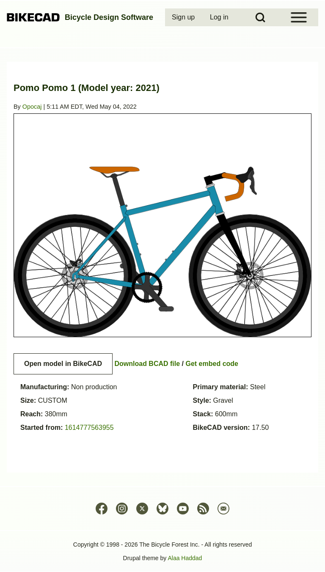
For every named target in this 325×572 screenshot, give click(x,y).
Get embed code (212, 363)
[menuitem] (184, 17)
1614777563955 (89, 427)
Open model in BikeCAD (63, 363)
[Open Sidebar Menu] (298, 17)
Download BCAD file (147, 363)
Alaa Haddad (185, 558)
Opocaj (32, 106)
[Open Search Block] (260, 17)
